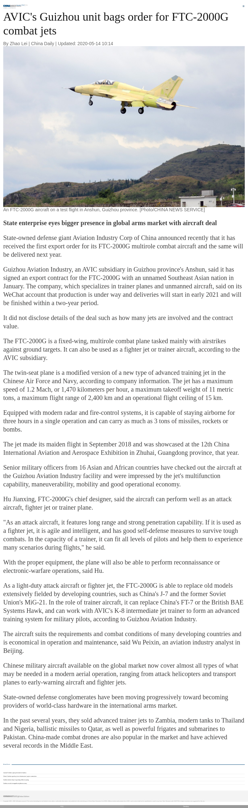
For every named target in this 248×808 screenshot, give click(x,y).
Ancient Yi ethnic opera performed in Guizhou (14, 772)
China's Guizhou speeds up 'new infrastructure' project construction (19, 776)
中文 (62, 806)
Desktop (186, 806)
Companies (12, 8)
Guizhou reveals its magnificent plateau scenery (15, 783)
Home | (5, 8)
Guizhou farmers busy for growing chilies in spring (16, 780)
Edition (25, 5)
